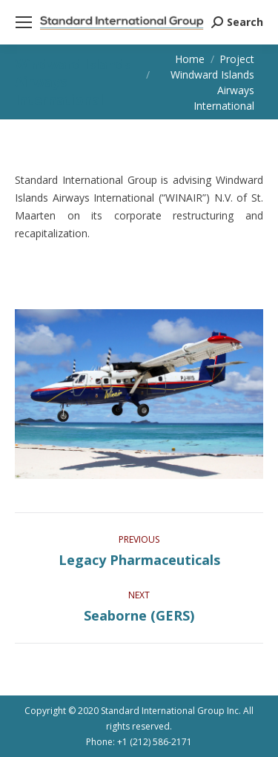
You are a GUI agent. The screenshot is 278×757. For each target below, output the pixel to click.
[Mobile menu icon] (24, 22)
